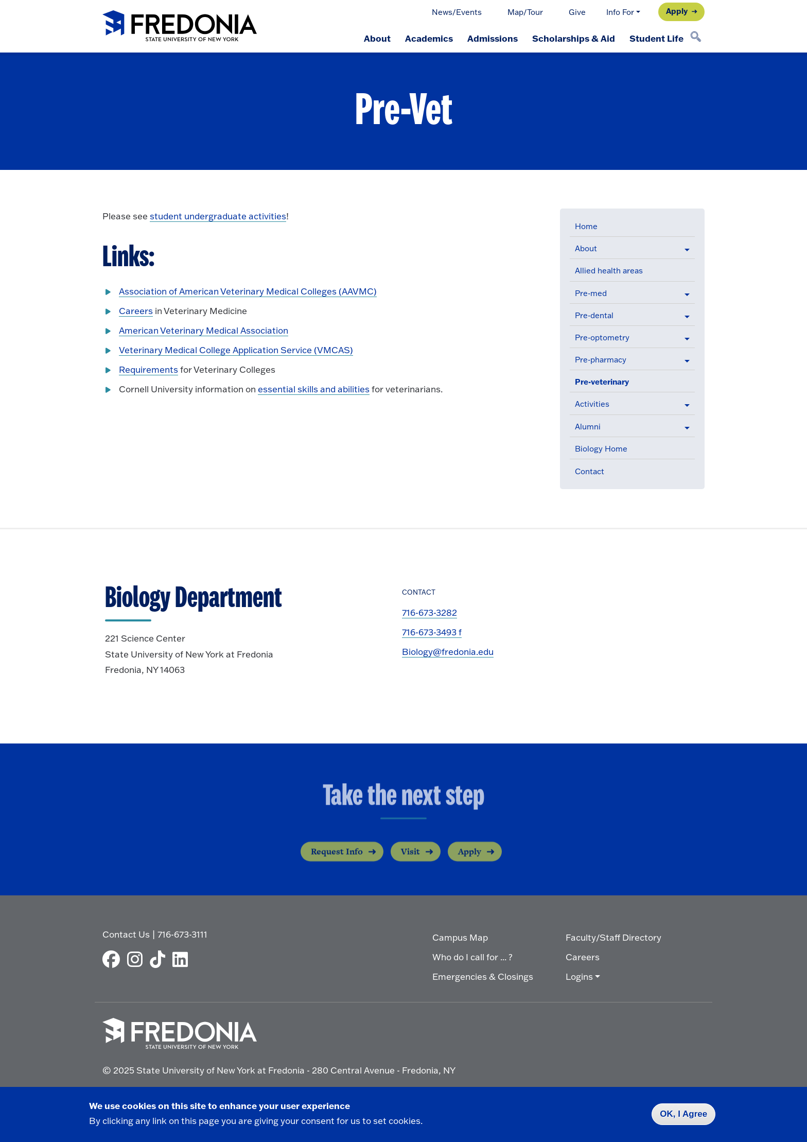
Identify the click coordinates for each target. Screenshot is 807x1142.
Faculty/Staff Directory (613, 937)
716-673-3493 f (432, 631)
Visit (410, 859)
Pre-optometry (602, 337)
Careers (136, 310)
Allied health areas (609, 270)
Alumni (588, 426)
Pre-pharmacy (600, 359)
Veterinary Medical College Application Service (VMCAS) (236, 349)
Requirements (148, 369)
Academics (429, 38)
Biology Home (601, 448)
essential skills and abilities (314, 388)
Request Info (337, 859)
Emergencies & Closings (482, 976)
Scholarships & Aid (573, 38)
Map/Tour (525, 12)
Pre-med (591, 293)
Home (586, 226)
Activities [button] (592, 404)
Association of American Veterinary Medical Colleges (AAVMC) (248, 291)
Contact (589, 471)
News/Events (457, 12)
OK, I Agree (683, 1114)
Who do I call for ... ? (472, 956)
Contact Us (126, 934)
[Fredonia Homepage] (179, 26)
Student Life (656, 38)
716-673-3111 (182, 934)
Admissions (492, 38)
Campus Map (460, 937)
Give (577, 12)
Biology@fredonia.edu (448, 651)
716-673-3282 (429, 612)
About (377, 38)
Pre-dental (594, 315)
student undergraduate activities (218, 215)
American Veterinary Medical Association (203, 330)
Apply (677, 11)
